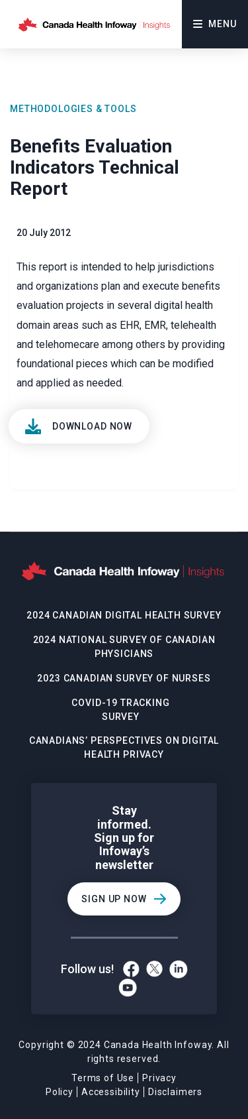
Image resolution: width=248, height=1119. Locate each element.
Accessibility (110, 1092)
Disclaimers (175, 1092)
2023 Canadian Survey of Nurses (123, 678)
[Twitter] (154, 969)
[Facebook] (131, 969)
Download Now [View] (92, 426)
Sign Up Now (113, 899)
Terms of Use (102, 1078)
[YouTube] (127, 987)
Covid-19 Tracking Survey (120, 709)
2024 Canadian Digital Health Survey (123, 615)
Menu (214, 24)
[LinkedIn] (178, 969)
